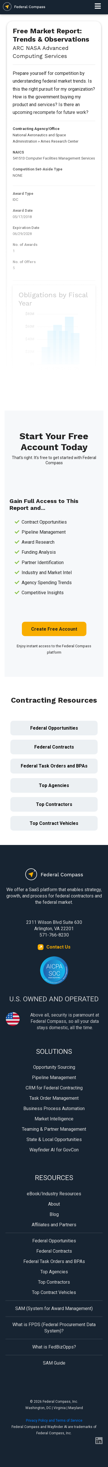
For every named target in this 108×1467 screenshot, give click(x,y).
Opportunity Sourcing (54, 1067)
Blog (54, 1214)
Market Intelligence (54, 1119)
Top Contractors (54, 804)
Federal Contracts (54, 747)
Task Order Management (54, 1098)
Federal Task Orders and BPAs (54, 766)
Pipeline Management (54, 1077)
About (54, 1204)
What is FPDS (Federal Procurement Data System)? (54, 1328)
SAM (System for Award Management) (54, 1308)
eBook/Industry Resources (54, 1193)
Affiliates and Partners (54, 1224)
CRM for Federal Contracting (54, 1088)
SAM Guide (54, 1363)
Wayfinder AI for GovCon (54, 1150)
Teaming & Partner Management (54, 1129)
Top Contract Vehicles (54, 823)
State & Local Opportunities (54, 1139)
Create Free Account (54, 629)
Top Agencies (54, 785)
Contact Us (58, 947)
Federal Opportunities (54, 728)
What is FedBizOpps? (54, 1347)
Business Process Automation (54, 1108)
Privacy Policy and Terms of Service (54, 1421)
